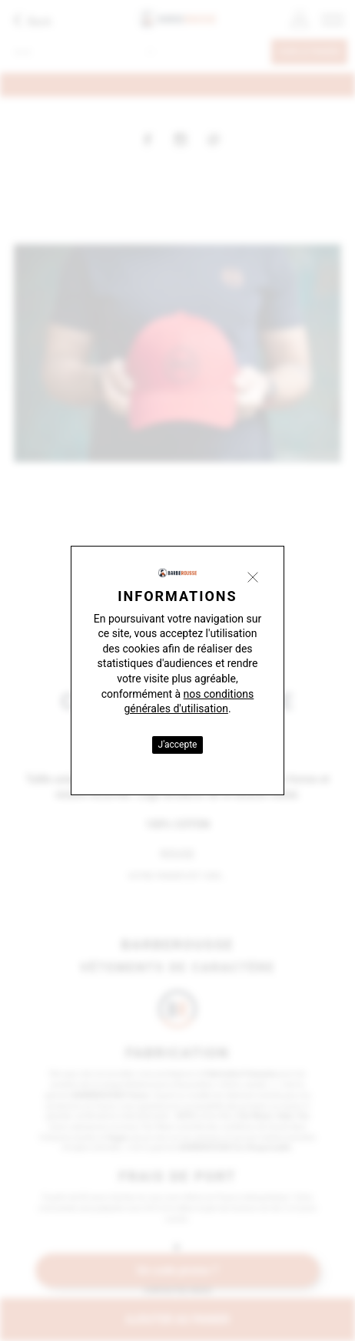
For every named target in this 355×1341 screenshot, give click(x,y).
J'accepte (177, 744)
